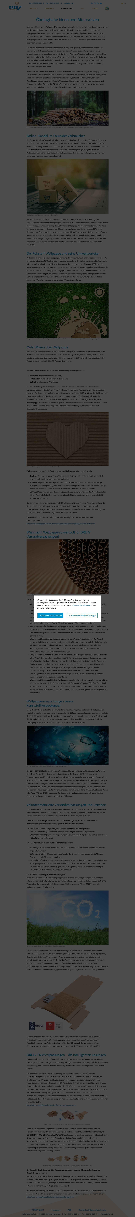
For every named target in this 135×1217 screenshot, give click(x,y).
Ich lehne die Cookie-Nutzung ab (82, 615)
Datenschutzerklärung (82, 605)
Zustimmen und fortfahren (51, 615)
